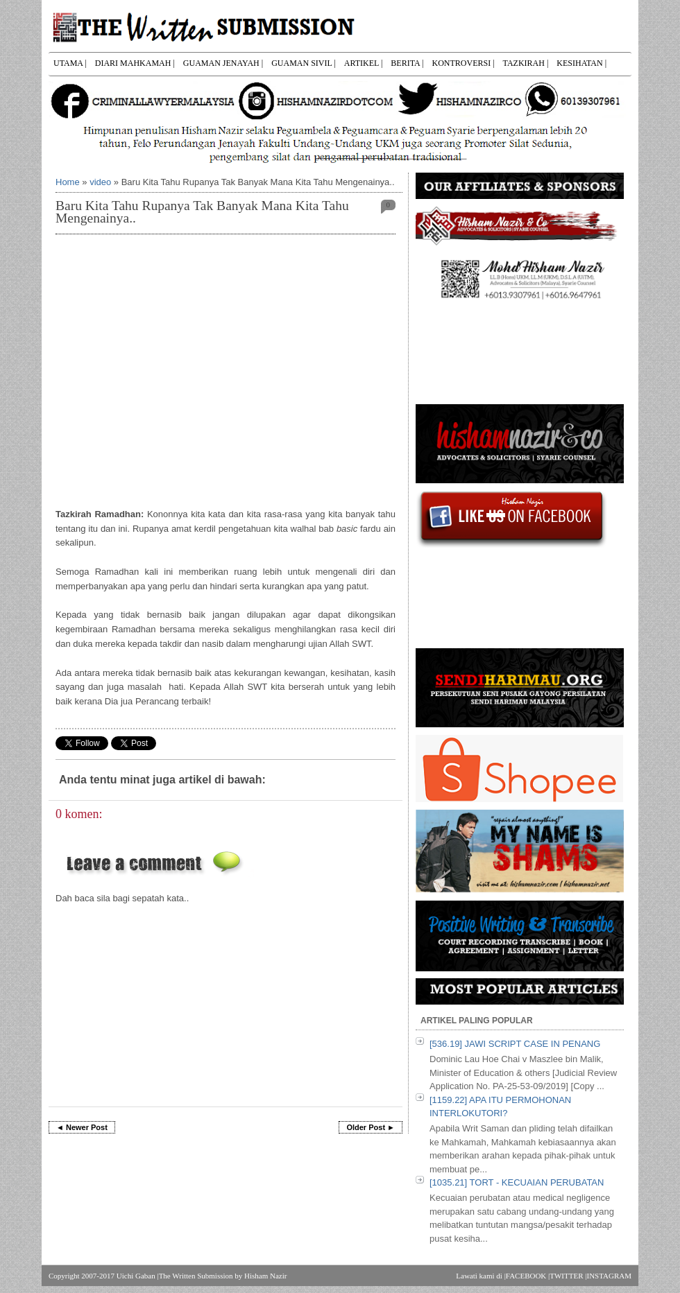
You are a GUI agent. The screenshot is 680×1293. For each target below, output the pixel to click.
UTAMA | (70, 63)
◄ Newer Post (82, 1127)
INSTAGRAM (608, 1276)
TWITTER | (568, 1276)
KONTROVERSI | (463, 63)
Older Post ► (370, 1127)
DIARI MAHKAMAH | (135, 63)
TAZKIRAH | (526, 63)
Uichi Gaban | (138, 1276)
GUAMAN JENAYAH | (223, 63)
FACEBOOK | (528, 1276)
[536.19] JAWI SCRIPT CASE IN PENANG (515, 1044)
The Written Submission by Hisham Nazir (223, 1276)
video (100, 182)
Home (68, 182)
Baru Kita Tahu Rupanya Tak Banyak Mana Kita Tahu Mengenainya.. (202, 211)
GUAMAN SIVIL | (303, 63)
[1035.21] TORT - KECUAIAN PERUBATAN (517, 1182)
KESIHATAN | (581, 63)
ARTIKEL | (363, 63)
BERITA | (407, 63)
